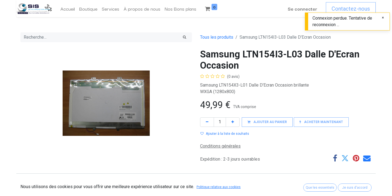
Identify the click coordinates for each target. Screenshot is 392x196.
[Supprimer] (207, 122)
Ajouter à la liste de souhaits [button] (224, 134)
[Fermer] (383, 17)
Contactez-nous (351, 8)
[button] (267, 122)
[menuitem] (67, 8)
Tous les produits (216, 37)
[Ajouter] (233, 122)
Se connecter (302, 8)
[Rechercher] (184, 37)
